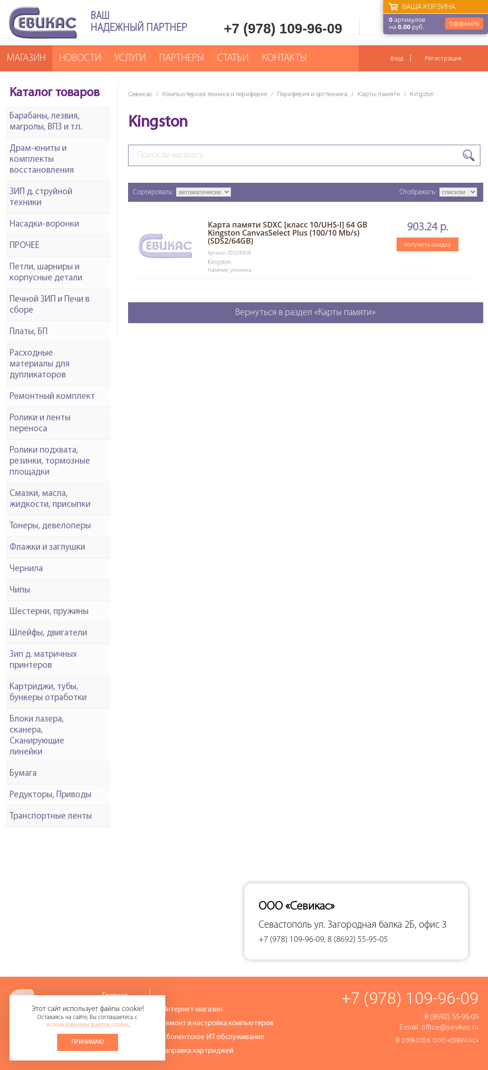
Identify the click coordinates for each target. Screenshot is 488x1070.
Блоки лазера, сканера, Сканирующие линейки (37, 736)
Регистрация (443, 58)
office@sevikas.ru (449, 1027)
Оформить (464, 23)
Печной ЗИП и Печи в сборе (50, 305)
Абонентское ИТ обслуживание (212, 1037)
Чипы (20, 590)
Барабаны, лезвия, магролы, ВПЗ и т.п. (46, 122)
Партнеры (181, 58)
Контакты (284, 58)
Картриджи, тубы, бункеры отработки (48, 693)
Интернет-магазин (191, 1009)
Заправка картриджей (197, 1051)
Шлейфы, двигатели (48, 633)
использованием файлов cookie (87, 1025)
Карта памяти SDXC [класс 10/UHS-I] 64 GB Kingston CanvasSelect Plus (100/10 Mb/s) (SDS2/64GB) (287, 232)
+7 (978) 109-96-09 (283, 28)
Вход (396, 58)
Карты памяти (379, 94)
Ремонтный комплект (52, 396)
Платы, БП (29, 332)
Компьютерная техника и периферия (214, 94)
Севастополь (285, 925)
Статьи (233, 58)
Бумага (23, 773)
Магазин (26, 58)
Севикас (140, 94)
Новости (80, 58)
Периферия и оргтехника (312, 94)
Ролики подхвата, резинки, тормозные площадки (50, 461)
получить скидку (427, 244)
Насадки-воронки (44, 224)
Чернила (26, 569)
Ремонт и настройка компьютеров (217, 1023)
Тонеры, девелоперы (50, 526)
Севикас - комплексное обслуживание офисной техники (43, 22)
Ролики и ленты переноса (40, 424)
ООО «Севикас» (455, 1040)
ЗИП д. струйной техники (41, 198)
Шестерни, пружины (49, 611)
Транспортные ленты (51, 816)
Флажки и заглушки (47, 547)
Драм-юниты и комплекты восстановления (42, 159)
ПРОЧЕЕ (25, 245)
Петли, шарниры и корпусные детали (46, 273)
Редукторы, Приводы (50, 795)
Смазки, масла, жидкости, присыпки (50, 499)
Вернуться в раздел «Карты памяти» (305, 312)
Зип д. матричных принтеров (43, 660)
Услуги (130, 58)
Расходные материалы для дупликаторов (40, 364)
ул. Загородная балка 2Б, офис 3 (380, 925)
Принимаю (87, 1042)
